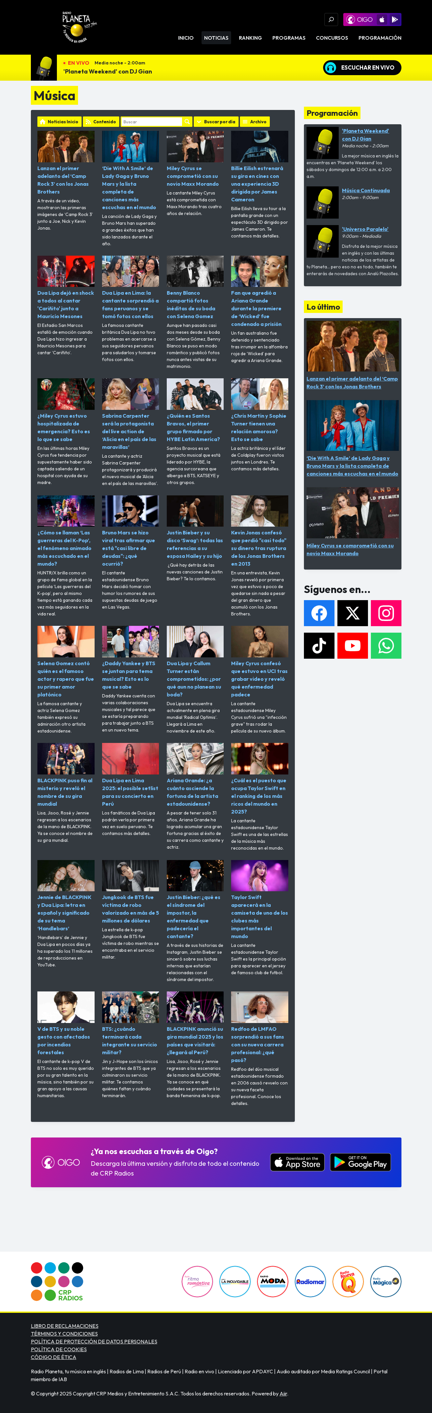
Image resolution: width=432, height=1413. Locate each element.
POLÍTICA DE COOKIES (59, 1349)
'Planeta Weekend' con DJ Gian (107, 71)
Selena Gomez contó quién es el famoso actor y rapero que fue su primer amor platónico (66, 662)
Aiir (283, 1393)
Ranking (250, 37)
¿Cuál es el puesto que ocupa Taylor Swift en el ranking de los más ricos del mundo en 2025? (259, 779)
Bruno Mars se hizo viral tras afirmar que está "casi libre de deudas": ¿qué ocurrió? (130, 531)
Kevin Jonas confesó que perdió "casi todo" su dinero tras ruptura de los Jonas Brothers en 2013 (259, 531)
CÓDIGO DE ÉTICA (53, 1357)
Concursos (332, 37)
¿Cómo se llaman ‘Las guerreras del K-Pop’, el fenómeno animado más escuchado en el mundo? (66, 531)
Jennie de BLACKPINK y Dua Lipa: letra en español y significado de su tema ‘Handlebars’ (66, 896)
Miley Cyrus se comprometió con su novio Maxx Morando (195, 159)
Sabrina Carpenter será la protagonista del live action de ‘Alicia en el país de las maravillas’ (130, 414)
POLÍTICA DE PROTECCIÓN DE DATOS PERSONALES (94, 1341)
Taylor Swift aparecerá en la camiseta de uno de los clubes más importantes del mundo (259, 900)
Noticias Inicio (63, 121)
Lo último (323, 307)
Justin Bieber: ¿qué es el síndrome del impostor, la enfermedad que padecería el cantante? (195, 900)
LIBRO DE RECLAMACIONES (64, 1326)
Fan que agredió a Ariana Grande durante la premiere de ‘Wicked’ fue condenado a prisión (259, 292)
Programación (380, 37)
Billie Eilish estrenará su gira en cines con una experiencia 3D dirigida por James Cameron (259, 167)
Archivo (258, 121)
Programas (289, 37)
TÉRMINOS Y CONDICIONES (64, 1333)
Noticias (216, 37)
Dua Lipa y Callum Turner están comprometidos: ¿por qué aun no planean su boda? (195, 662)
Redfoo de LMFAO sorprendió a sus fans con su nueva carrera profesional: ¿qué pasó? (259, 1027)
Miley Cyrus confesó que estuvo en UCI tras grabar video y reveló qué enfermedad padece (259, 662)
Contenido (104, 121)
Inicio (186, 37)
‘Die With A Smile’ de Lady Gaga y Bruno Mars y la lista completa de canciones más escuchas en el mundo (130, 170)
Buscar (187, 121)
